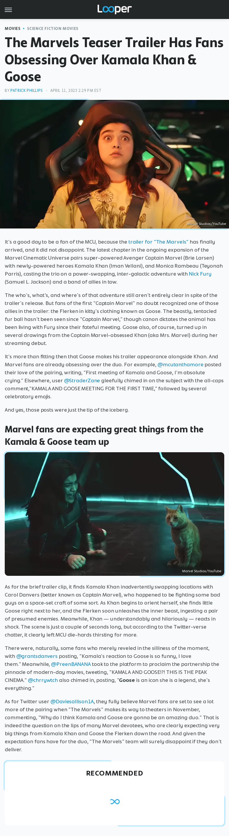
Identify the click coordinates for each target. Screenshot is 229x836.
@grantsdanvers (37, 656)
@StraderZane (82, 380)
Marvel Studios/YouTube (206, 224)
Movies (13, 29)
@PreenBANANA (71, 664)
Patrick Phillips (26, 90)
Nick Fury (200, 273)
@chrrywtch (43, 680)
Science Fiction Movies (53, 29)
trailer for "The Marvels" (158, 241)
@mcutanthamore (180, 364)
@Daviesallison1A (72, 701)
